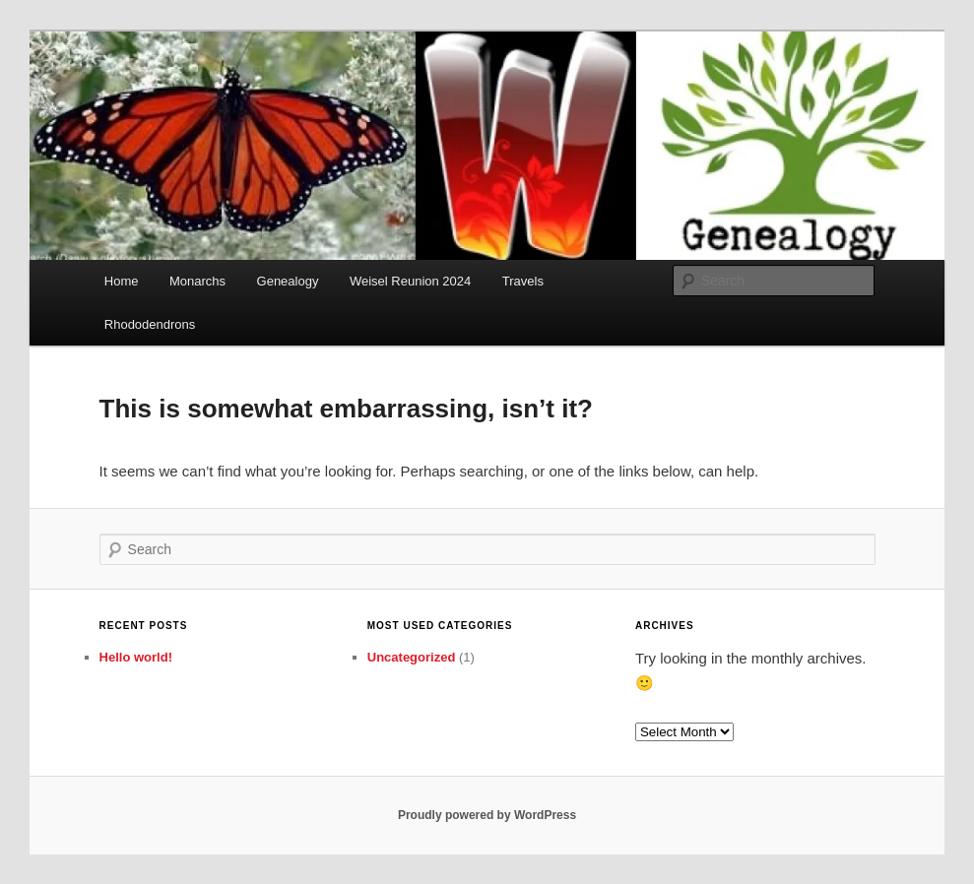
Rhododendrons (150, 324)
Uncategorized (411, 657)
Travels (523, 281)
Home (121, 281)
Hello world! (135, 657)
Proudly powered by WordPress (487, 815)
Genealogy (288, 281)
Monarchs (197, 281)
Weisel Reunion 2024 (410, 281)
